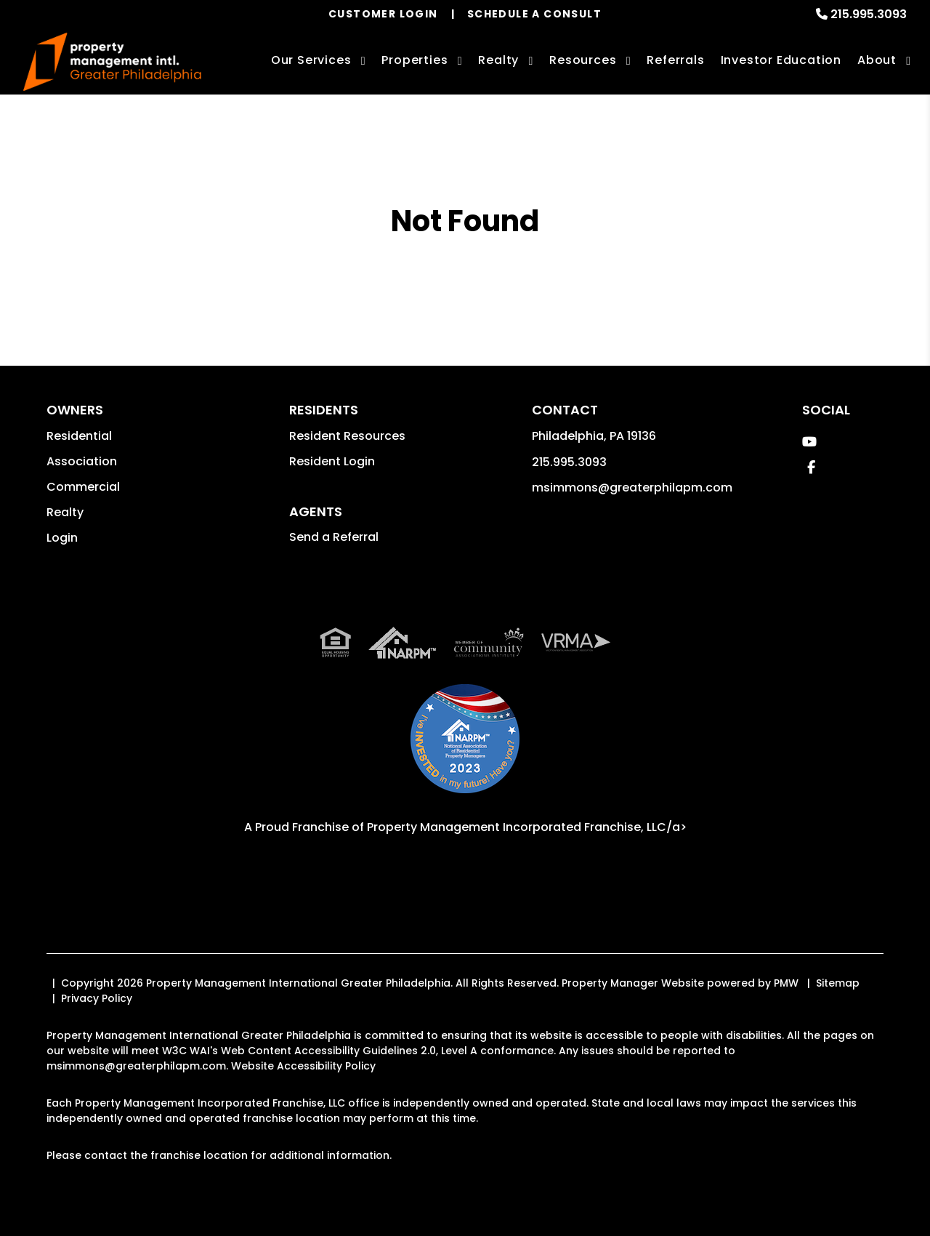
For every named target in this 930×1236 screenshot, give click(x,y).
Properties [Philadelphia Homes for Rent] (414, 60)
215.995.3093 (868, 14)
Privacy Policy (96, 998)
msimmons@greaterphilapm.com (632, 487)
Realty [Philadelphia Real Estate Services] (498, 60)
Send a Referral (334, 537)
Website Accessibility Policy (303, 1066)
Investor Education (781, 60)
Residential (79, 436)
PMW (786, 983)
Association (81, 461)
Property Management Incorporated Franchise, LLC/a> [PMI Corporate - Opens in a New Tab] (527, 827)
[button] (809, 441)
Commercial (83, 486)
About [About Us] (877, 60)
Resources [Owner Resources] (582, 60)
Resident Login (332, 461)
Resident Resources (347, 436)
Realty (65, 512)
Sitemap (838, 983)
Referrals (675, 60)
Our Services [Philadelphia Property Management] (311, 60)
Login (62, 537)
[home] (112, 62)
